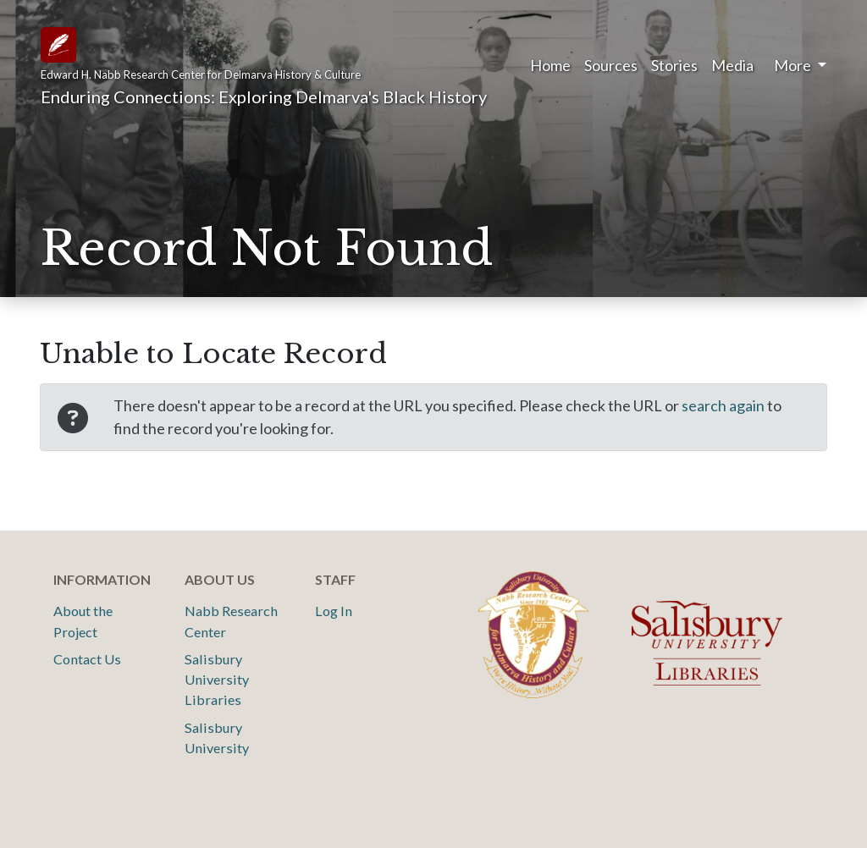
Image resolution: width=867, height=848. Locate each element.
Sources (611, 65)
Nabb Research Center (231, 621)
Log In (333, 611)
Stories (674, 65)
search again (723, 405)
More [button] (794, 65)
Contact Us (87, 659)
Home (550, 65)
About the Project (83, 621)
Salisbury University (217, 737)
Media (732, 65)
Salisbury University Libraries (217, 679)
